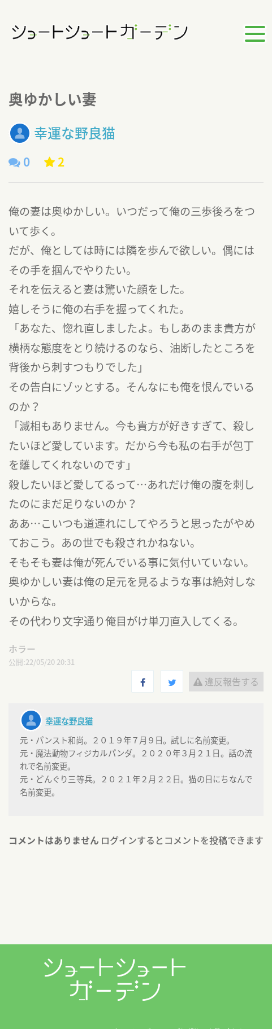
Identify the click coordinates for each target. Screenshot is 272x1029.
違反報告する (226, 681)
